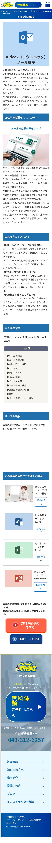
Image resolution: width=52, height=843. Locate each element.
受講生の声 (14, 786)
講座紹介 (12, 778)
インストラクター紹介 (21, 802)
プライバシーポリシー (16, 819)
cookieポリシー (13, 822)
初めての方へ (15, 770)
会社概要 (10, 816)
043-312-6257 (26, 740)
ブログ (11, 794)
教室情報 (12, 762)
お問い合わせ (35, 819)
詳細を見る (41, 502)
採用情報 (21, 816)
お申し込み (28, 5)
